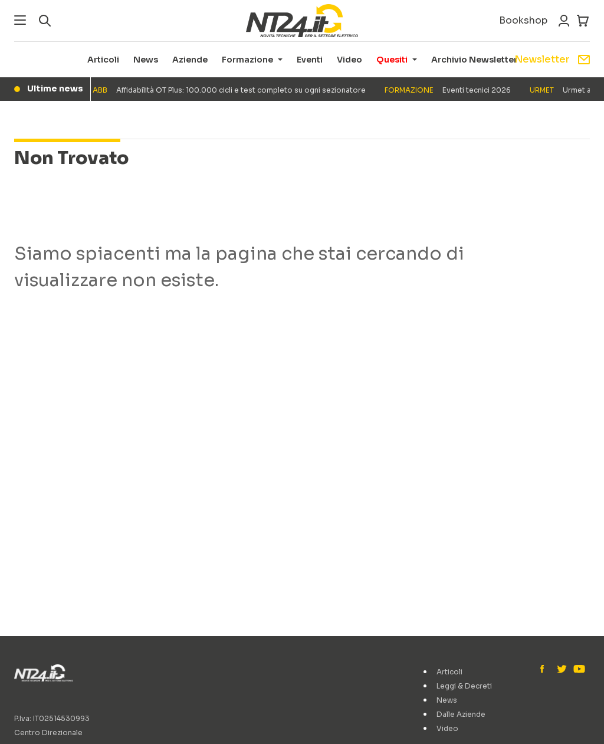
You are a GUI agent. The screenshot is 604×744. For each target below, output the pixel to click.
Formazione (247, 59)
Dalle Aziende (460, 714)
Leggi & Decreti (464, 685)
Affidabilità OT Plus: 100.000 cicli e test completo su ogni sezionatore (230, 90)
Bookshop (523, 20)
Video (349, 59)
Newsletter (552, 59)
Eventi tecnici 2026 (449, 90)
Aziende (190, 59)
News (145, 59)
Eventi (310, 59)
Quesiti (392, 59)
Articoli (103, 59)
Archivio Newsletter (474, 59)
